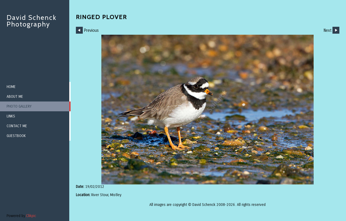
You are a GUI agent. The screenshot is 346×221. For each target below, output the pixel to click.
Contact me (17, 126)
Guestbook (16, 136)
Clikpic (31, 216)
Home (11, 87)
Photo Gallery (19, 106)
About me (15, 96)
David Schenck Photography (32, 21)
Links (11, 116)
